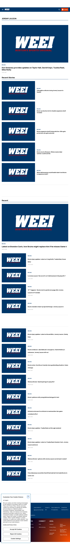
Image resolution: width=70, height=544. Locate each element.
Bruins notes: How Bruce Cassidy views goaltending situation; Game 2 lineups (46, 366)
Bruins (4, 64)
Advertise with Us (63, 510)
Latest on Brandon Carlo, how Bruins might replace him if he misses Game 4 (34, 246)
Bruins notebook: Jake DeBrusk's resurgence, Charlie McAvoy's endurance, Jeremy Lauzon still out (47, 351)
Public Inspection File (53, 508)
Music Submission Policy (63, 527)
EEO (42, 511)
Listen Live (30, 526)
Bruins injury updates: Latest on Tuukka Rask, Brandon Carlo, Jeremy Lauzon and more (47, 443)
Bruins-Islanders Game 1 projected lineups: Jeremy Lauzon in (44, 306)
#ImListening (42, 529)
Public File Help (63, 537)
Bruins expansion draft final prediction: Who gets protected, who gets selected (51, 132)
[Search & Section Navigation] (3, 9)
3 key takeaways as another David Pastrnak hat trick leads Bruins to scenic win (47, 474)
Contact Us (44, 508)
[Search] (59, 9)
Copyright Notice (51, 536)
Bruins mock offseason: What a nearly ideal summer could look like (49, 152)
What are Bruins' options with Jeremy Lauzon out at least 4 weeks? (45, 458)
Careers (51, 526)
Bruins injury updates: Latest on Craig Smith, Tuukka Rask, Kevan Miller (46, 260)
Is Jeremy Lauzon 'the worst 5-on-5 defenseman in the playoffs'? (44, 275)
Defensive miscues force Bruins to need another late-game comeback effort (46, 412)
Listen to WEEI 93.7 (34, 508)
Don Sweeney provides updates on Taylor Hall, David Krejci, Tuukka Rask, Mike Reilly (33, 68)
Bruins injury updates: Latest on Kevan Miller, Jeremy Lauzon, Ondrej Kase (46, 335)
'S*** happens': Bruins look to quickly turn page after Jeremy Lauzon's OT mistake (47, 291)
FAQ (40, 526)
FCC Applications (53, 511)
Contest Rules (63, 507)
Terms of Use (52, 532)
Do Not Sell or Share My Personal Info (63, 533)
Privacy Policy (52, 529)
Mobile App (31, 529)
